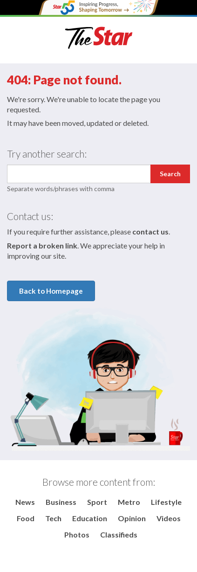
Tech (53, 518)
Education (89, 518)
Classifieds (118, 534)
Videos (168, 518)
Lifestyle (166, 501)
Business (61, 501)
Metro (129, 501)
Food (25, 518)
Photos (76, 534)
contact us (150, 231)
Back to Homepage (51, 291)
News (25, 501)
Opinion (132, 518)
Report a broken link (42, 245)
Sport (97, 501)
